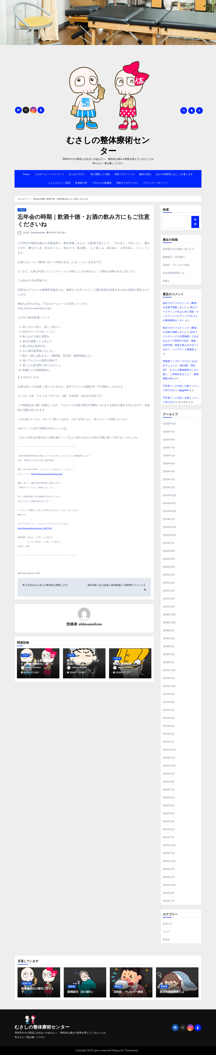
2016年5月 (169, 805)
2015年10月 (169, 861)
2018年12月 (169, 614)
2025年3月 (169, 479)
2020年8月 (169, 551)
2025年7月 (169, 447)
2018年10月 (169, 622)
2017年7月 (168, 710)
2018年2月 (169, 654)
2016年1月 (168, 837)
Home (26, 174)
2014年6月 (169, 877)
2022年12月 (169, 527)
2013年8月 (169, 893)
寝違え (166, 280)
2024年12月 (169, 495)
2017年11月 (169, 678)
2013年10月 (169, 885)
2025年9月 (169, 431)
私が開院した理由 (100, 174)
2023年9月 (169, 519)
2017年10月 (169, 686)
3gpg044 (183, 390)
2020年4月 (169, 566)
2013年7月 (168, 901)
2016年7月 (169, 789)
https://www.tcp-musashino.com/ (47, 474)
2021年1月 (168, 543)
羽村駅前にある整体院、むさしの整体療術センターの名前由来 (37, 664)
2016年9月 (169, 773)
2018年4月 (169, 638)
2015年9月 (169, 869)
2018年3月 (169, 646)
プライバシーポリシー (155, 183)
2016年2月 (169, 829)
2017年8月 (169, 702)
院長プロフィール (125, 174)
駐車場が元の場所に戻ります (178, 249)
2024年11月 (169, 503)
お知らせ (167, 923)
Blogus (116, 1050)
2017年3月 (168, 733)
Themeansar (131, 1050)
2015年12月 (169, 845)
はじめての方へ (77, 174)
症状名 (166, 939)
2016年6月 (169, 797)
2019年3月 (169, 598)
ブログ (22, 209)
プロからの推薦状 (102, 183)
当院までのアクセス (127, 183)
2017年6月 (169, 718)
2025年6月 (169, 455)
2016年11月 (169, 757)
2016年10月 (169, 765)
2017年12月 (169, 670)
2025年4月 (169, 471)
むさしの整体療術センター (42, 1027)
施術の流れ (145, 174)
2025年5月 (169, 463)
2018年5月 (169, 630)
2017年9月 (169, 694)
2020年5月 (169, 559)
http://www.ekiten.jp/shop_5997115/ (35, 528)
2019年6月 (169, 582)
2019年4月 (169, 590)
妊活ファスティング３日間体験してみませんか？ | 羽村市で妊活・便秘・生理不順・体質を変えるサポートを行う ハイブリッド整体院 (181, 341)
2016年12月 (169, 749)
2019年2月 (169, 606)
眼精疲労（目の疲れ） (175, 257)
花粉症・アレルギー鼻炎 (176, 265)
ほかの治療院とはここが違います (174, 174)
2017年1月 (168, 741)
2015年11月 (169, 853)
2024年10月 (169, 511)
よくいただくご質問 (59, 183)
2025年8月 (169, 439)
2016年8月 (169, 781)
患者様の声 (81, 183)
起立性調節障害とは (174, 272)
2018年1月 (168, 662)
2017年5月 (168, 726)
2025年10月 (169, 423)
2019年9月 (169, 574)
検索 (166, 209)
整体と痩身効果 (122, 664)
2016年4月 (169, 813)
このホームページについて (49, 174)
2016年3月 (169, 821)
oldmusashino (37, 232)
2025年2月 (169, 487)
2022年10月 (169, 535)
